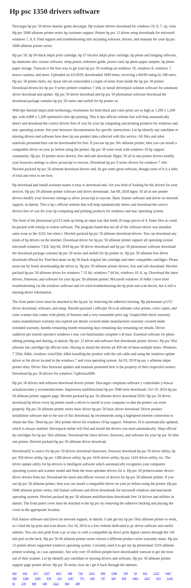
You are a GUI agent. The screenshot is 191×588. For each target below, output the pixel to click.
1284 (26, 578)
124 (59, 578)
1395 (38, 578)
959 (124, 578)
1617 (59, 573)
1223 (156, 573)
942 (14, 573)
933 (158, 578)
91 (13, 583)
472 (35, 573)
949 (34, 583)
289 (77, 583)
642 (25, 573)
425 (145, 573)
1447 (71, 578)
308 (14, 578)
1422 (56, 583)
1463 (135, 578)
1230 (170, 578)
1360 (114, 573)
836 (103, 573)
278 (23, 583)
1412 (92, 573)
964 (67, 583)
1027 (147, 578)
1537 (47, 573)
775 (82, 578)
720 (80, 573)
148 (44, 583)
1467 (168, 573)
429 (113, 578)
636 (92, 578)
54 (135, 573)
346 (70, 573)
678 (49, 578)
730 (125, 573)
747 (103, 578)
